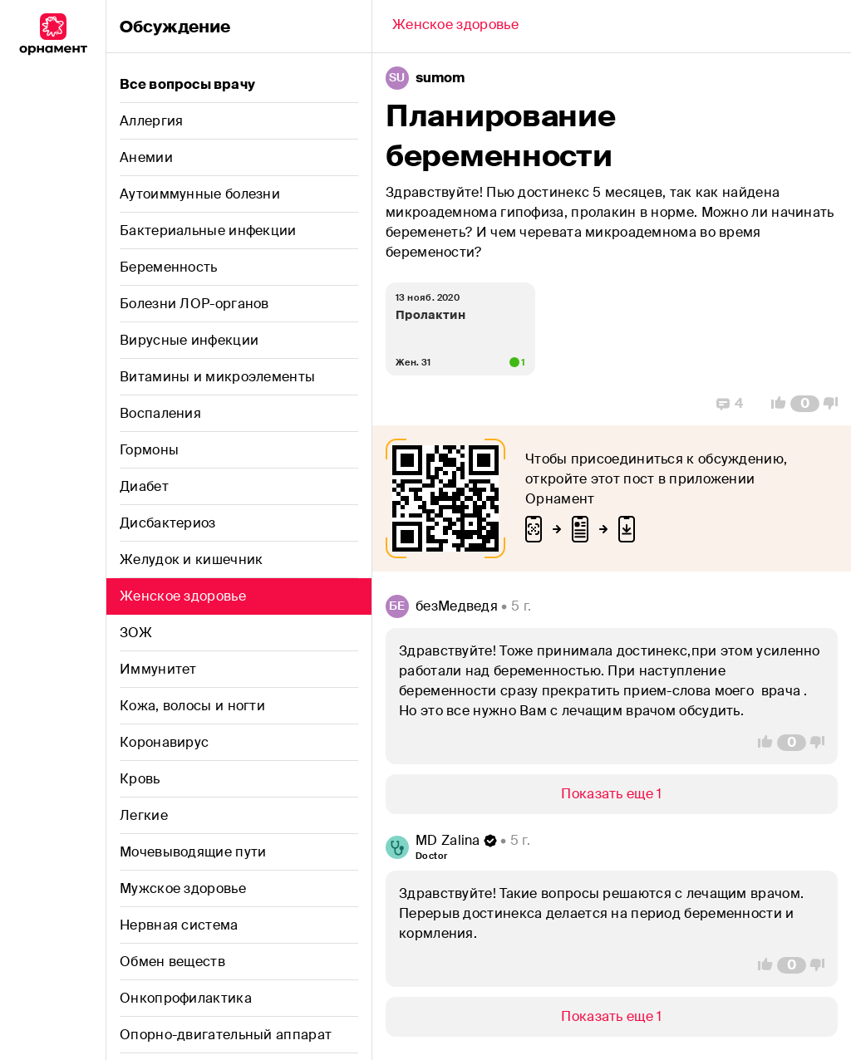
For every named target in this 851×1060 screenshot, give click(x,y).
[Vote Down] (835, 404)
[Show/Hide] (612, 794)
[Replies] (729, 404)
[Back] (455, 26)
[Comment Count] (804, 403)
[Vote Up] (773, 403)
